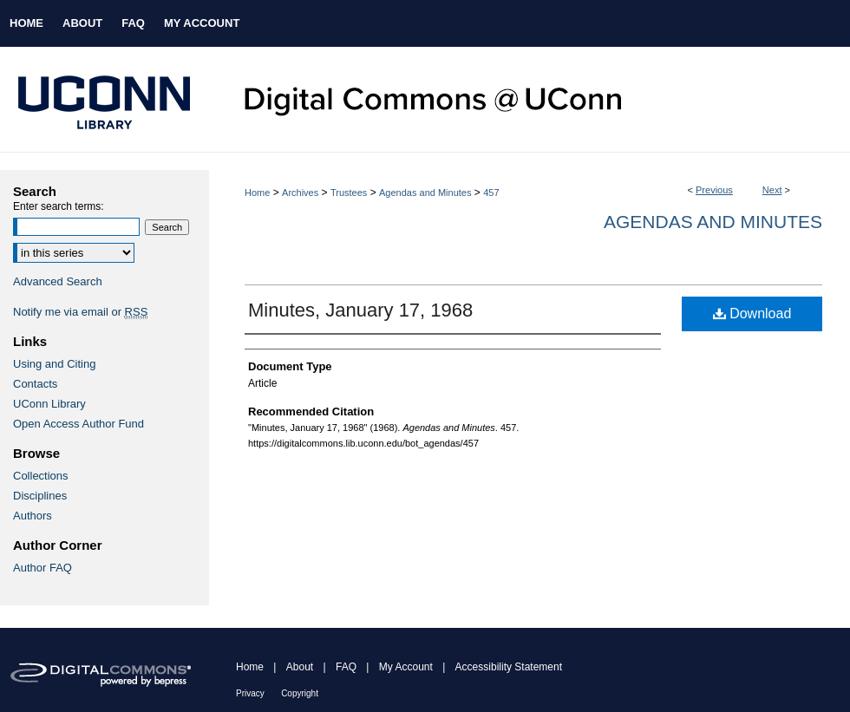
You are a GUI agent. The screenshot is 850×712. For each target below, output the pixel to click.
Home (257, 192)
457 (491, 192)
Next (772, 190)
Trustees (348, 192)
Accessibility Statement (508, 667)
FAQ (346, 667)
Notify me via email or (80, 311)
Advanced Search (57, 281)
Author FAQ (42, 567)
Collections (41, 475)
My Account (406, 667)
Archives (300, 192)
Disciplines (40, 495)
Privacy (250, 693)
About (299, 667)
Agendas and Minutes (425, 192)
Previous (714, 190)
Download (752, 313)
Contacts (35, 383)
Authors (32, 515)
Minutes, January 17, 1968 (360, 310)
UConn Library (49, 403)
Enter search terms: (58, 206)
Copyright (299, 693)
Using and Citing (54, 363)
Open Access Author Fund (78, 423)
